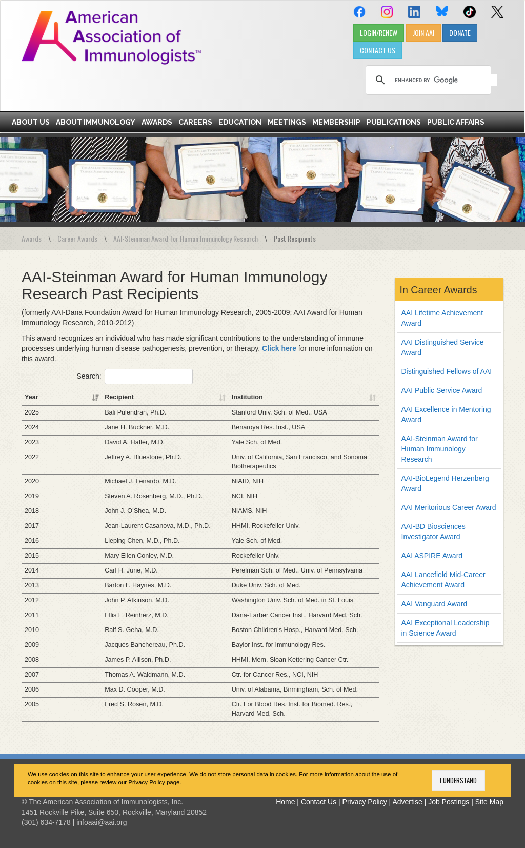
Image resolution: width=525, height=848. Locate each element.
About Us (31, 122)
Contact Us (318, 802)
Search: (135, 376)
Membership (336, 122)
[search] (446, 80)
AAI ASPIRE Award (432, 555)
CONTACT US (377, 50)
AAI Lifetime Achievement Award (442, 318)
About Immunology (95, 122)
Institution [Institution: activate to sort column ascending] (218, 397)
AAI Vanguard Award (434, 604)
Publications (394, 122)
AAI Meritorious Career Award (448, 507)
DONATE (460, 32)
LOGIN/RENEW (378, 32)
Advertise (407, 802)
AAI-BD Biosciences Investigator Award (433, 531)
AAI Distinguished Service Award (442, 347)
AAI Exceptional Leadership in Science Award (445, 628)
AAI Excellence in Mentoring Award (446, 414)
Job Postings (448, 802)
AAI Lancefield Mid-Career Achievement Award (443, 579)
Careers (195, 122)
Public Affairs (455, 122)
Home (285, 802)
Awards (157, 122)
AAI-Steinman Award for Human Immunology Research (185, 238)
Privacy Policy (146, 782)
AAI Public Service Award (441, 390)
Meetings (287, 122)
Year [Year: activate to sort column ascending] (31, 397)
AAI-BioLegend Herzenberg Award (445, 483)
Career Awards (77, 238)
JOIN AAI (423, 32)
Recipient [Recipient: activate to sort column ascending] (75, 397)
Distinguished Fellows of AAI (446, 371)
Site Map (489, 802)
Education (239, 122)
